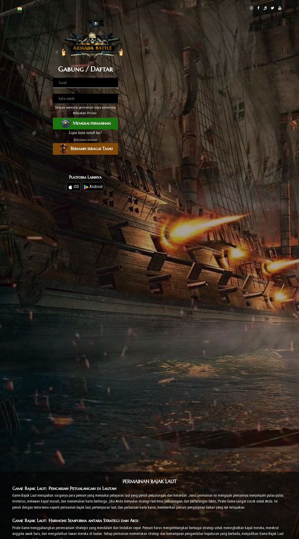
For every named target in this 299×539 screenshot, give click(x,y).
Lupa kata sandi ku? (85, 133)
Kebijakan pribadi (85, 139)
